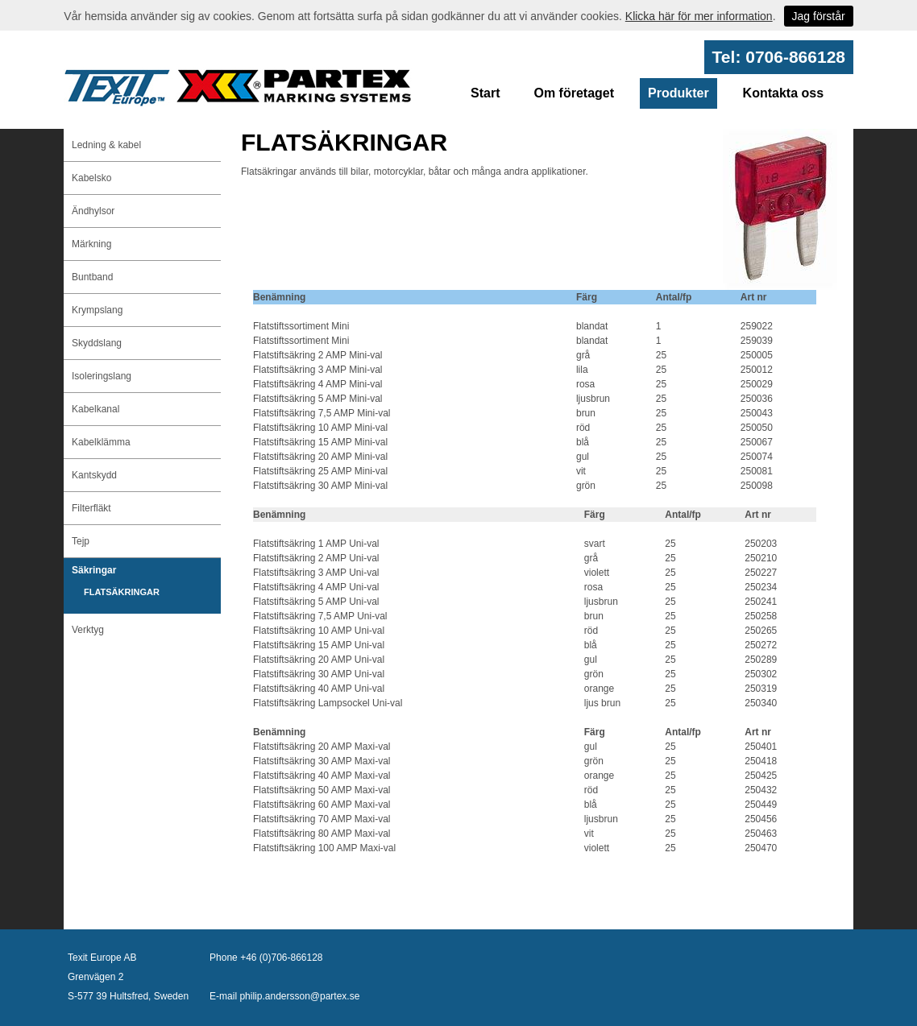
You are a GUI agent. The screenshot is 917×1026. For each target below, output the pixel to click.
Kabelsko (91, 178)
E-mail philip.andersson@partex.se (284, 996)
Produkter (678, 93)
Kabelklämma (101, 442)
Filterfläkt (91, 508)
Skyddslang (97, 343)
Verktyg (88, 629)
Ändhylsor (93, 211)
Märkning (91, 244)
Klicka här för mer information (699, 16)
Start (485, 93)
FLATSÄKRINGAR (122, 592)
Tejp (80, 541)
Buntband (92, 277)
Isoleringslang (101, 376)
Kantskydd (94, 475)
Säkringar (94, 570)
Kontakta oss (783, 93)
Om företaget (573, 93)
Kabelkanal (95, 409)
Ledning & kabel (106, 145)
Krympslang (97, 310)
